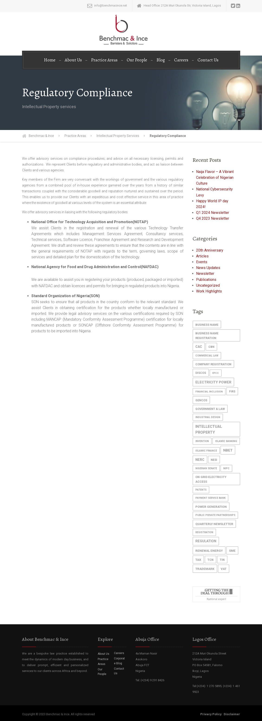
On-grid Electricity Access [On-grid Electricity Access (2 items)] (210, 479)
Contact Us (207, 60)
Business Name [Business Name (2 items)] (206, 324)
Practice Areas (104, 60)
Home (49, 60)
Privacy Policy (211, 714)
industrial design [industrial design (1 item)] (207, 417)
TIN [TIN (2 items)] (222, 560)
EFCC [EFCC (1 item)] (215, 373)
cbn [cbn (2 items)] (211, 347)
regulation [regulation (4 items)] (205, 541)
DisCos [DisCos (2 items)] (200, 373)
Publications (206, 279)
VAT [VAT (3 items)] (223, 569)
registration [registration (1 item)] (204, 532)
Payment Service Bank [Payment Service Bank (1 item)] (210, 497)
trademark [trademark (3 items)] (204, 569)
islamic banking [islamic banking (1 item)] (226, 441)
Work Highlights (209, 291)
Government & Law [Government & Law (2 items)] (210, 409)
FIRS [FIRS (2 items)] (232, 391)
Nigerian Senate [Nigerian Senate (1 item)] (206, 468)
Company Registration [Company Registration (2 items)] (213, 364)
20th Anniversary (209, 250)
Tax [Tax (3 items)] (198, 560)
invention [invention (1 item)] (202, 441)
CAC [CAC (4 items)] (198, 347)
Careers (181, 60)
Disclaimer (232, 714)
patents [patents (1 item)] (201, 489)
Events (201, 262)
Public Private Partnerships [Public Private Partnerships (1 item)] (215, 515)
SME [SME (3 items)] (232, 550)
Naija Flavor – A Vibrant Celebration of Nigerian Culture (215, 177)
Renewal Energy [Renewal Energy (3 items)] (209, 550)
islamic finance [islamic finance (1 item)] (206, 450)
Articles (202, 256)
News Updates (208, 268)
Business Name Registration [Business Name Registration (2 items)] (206, 335)
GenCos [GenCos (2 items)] (201, 400)
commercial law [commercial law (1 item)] (206, 355)
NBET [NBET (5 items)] (228, 450)
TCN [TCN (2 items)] (210, 560)
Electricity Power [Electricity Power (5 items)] (213, 382)
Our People (137, 60)
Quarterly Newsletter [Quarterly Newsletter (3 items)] (214, 524)
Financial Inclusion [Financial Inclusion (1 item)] (209, 391)
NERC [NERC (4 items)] (199, 460)
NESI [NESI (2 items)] (214, 460)
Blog (160, 60)
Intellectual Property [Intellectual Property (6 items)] (208, 429)
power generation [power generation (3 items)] (211, 506)
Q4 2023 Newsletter (212, 218)
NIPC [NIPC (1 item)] (226, 468)
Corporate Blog (119, 661)
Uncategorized (208, 285)
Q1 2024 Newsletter (212, 212)
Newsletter (205, 273)
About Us (73, 60)
